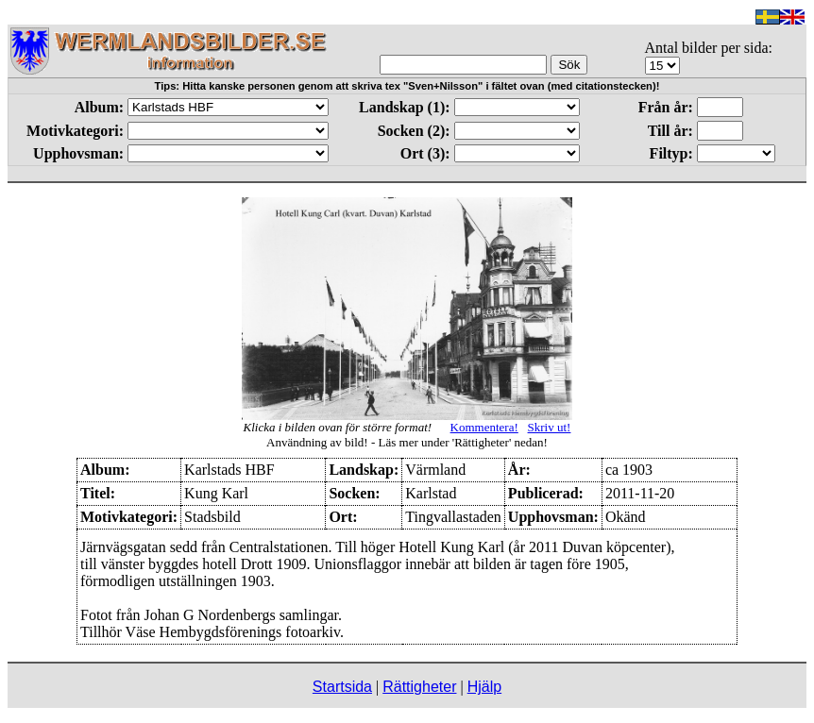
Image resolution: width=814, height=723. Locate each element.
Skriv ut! (549, 427)
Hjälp (484, 687)
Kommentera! (484, 427)
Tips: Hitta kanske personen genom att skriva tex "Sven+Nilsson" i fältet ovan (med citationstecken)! (407, 86)
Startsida (342, 687)
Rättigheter (419, 687)
